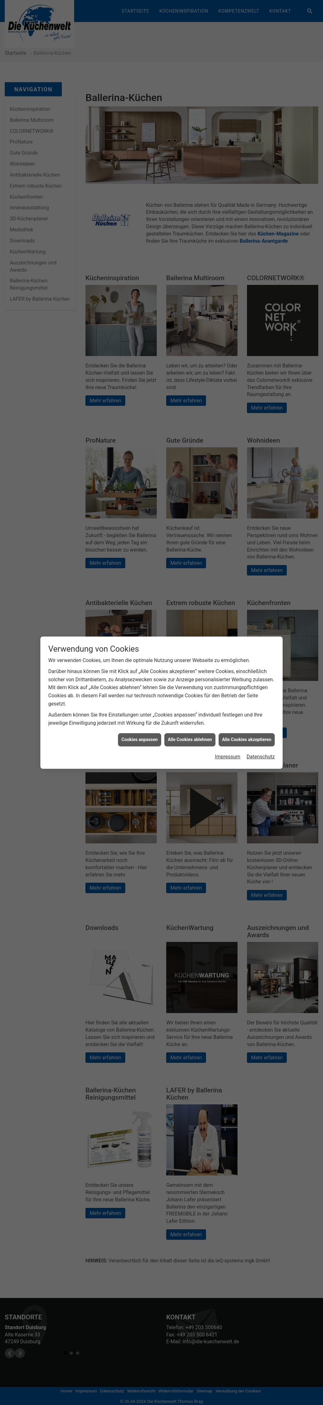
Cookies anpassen (139, 739)
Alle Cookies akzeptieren (246, 739)
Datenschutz (261, 757)
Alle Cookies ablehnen (190, 739)
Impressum (227, 757)
